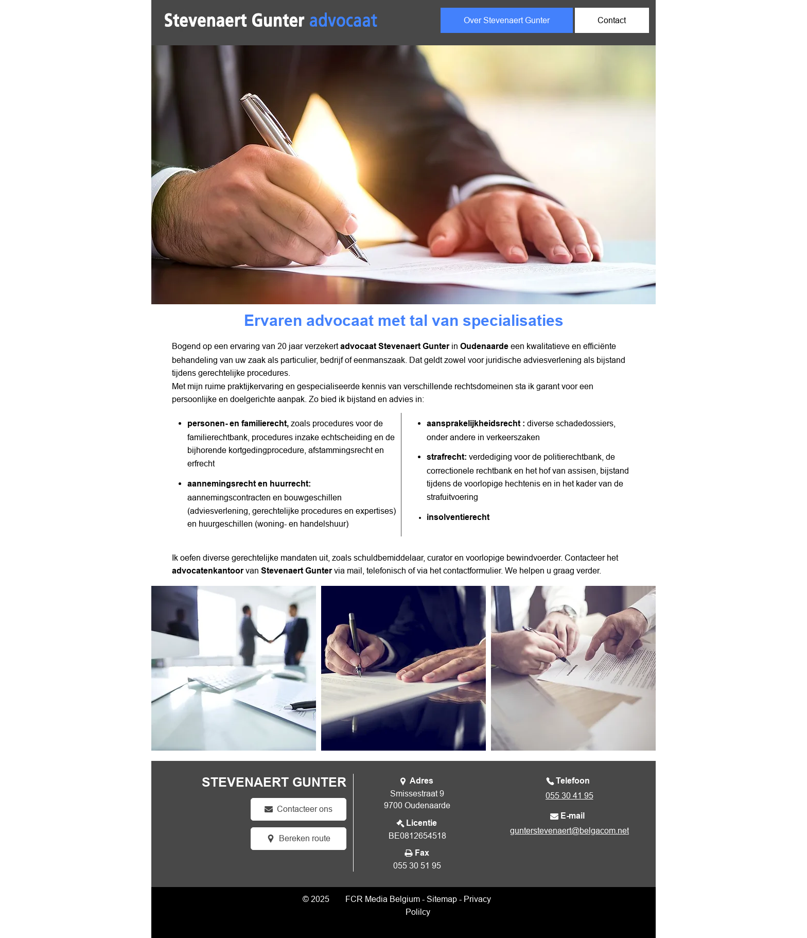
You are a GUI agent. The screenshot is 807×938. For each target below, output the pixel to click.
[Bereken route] (298, 838)
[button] (233, 668)
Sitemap (442, 899)
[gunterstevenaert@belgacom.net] (568, 831)
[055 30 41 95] (568, 795)
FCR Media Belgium (382, 899)
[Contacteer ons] (298, 809)
